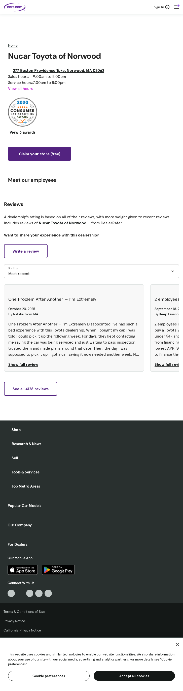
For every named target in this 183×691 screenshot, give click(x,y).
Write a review (26, 251)
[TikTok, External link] (11, 593)
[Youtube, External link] (29, 593)
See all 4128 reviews (31, 388)
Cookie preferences (48, 676)
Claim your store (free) (39, 153)
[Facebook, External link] (20, 593)
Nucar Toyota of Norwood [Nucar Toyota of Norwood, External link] (64, 222)
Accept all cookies (134, 676)
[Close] (177, 644)
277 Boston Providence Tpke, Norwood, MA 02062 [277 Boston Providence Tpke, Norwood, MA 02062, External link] (60, 70)
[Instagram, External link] (39, 593)
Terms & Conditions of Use (24, 611)
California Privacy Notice (22, 630)
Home (13, 45)
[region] (91, 664)
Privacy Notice (14, 621)
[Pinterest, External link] (48, 593)
